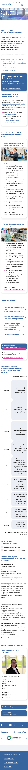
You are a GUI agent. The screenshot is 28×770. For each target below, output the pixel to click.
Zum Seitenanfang (7, 707)
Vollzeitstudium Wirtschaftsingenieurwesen (10, 713)
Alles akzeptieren (8, 758)
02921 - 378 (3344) (7, 681)
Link (3, 689)
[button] (14, 309)
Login (15, 2)
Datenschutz (7, 766)
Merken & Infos (7, 2)
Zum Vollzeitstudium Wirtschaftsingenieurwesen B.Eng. (13, 213)
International (23, 2)
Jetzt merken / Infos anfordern (11, 88)
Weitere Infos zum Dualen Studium (12, 357)
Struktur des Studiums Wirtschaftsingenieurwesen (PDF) (11, 346)
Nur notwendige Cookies (11, 762)
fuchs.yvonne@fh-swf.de (9, 685)
